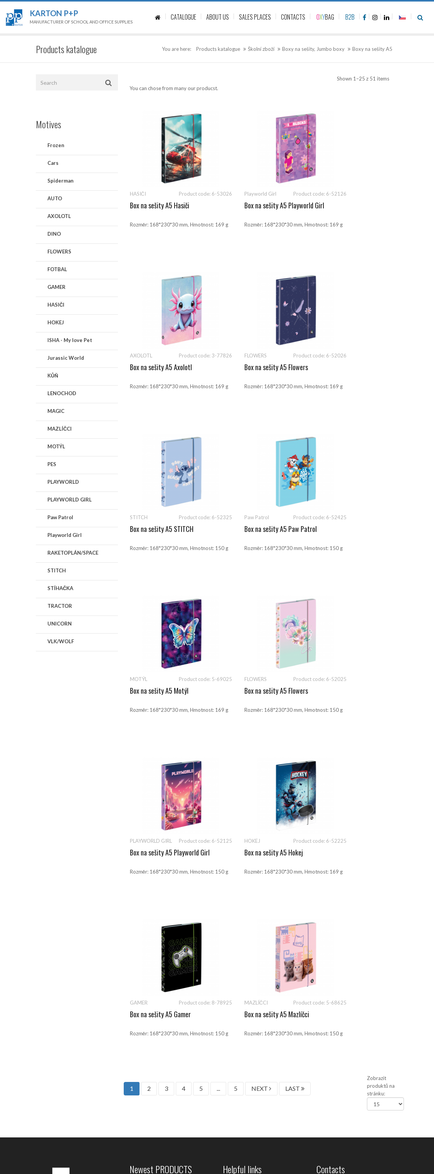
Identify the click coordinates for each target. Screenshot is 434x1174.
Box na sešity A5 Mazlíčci (348, 691)
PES (51, 464)
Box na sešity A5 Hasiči (159, 205)
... (218, 764)
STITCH (56, 570)
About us (233, 901)
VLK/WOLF (60, 641)
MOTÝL (56, 446)
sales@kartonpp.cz (354, 874)
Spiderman (60, 181)
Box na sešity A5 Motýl (159, 529)
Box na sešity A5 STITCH (255, 367)
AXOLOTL (59, 216)
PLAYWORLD (63, 482)
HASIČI (55, 305)
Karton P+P (54, 13)
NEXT (261, 764)
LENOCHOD (61, 393)
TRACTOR (59, 606)
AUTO (54, 198)
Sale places (235, 918)
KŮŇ (52, 375)
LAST (294, 764)
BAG (325, 17)
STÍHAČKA (60, 588)
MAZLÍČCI (59, 429)
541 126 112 (382, 866)
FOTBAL (57, 269)
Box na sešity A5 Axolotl (347, 205)
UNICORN (59, 624)
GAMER (56, 287)
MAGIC (55, 411)
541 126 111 (348, 866)
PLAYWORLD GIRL (69, 499)
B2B (350, 17)
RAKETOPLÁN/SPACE (72, 553)
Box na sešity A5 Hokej (159, 691)
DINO (54, 234)
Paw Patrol (60, 517)
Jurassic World (65, 358)
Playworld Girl (64, 535)
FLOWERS (59, 251)
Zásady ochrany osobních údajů (258, 935)
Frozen (55, 145)
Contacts (233, 883)
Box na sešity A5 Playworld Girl (235, 217)
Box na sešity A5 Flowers (161, 367)
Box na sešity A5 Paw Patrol (352, 367)
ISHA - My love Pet (69, 340)
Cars (53, 163)
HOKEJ (55, 322)
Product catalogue (243, 866)
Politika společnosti (245, 1003)
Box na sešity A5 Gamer (253, 691)
